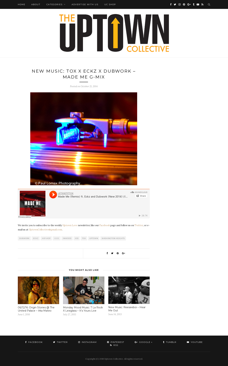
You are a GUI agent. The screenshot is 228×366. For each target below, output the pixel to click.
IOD (77, 238)
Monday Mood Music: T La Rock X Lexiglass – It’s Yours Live (83, 309)
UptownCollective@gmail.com (45, 229)
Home (21, 4)
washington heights (113, 238)
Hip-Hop (46, 238)
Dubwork (24, 238)
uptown (93, 238)
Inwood (67, 238)
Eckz (35, 238)
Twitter (138, 225)
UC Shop (110, 4)
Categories (54, 4)
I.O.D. (56, 238)
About (35, 4)
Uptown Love (70, 225)
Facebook (104, 225)
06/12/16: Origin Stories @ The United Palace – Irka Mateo (36, 309)
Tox (84, 238)
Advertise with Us (85, 4)
